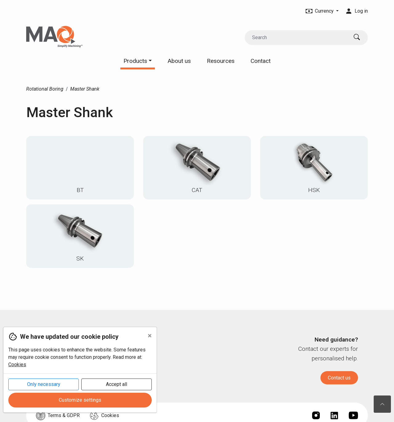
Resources (221, 60)
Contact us (339, 378)
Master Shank (84, 89)
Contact (261, 60)
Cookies (17, 364)
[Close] (150, 335)
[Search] (296, 37)
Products (137, 60)
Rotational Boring (44, 89)
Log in (357, 11)
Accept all (116, 384)
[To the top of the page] (382, 404)
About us (179, 60)
